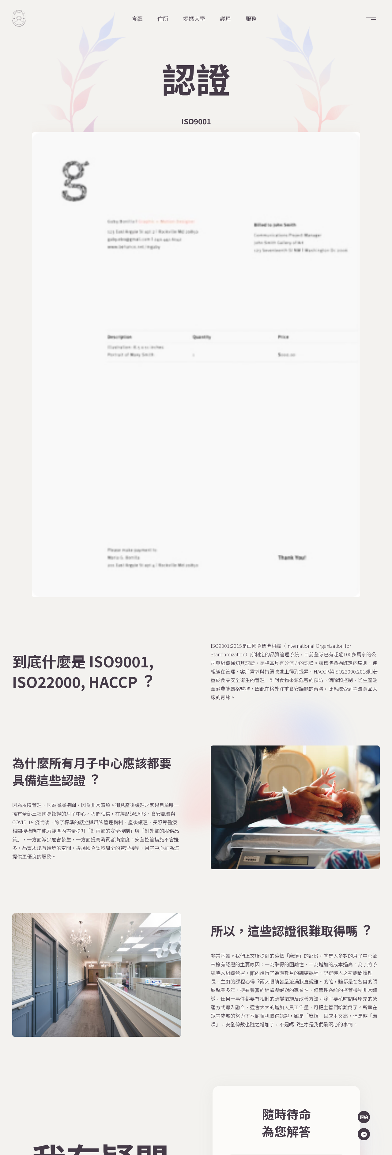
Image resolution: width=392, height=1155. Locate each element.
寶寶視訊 (224, 1093)
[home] (19, 18)
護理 (218, 1076)
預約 (364, 1117)
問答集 (167, 1042)
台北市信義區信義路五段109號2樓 (336, 1023)
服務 (218, 1042)
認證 (164, 1059)
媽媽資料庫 (226, 1008)
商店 (164, 1025)
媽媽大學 (170, 1076)
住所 (218, 1025)
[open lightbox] (76, 204)
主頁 (164, 1008)
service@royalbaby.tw (325, 1045)
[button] (371, 18)
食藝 (218, 1059)
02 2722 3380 (316, 1034)
